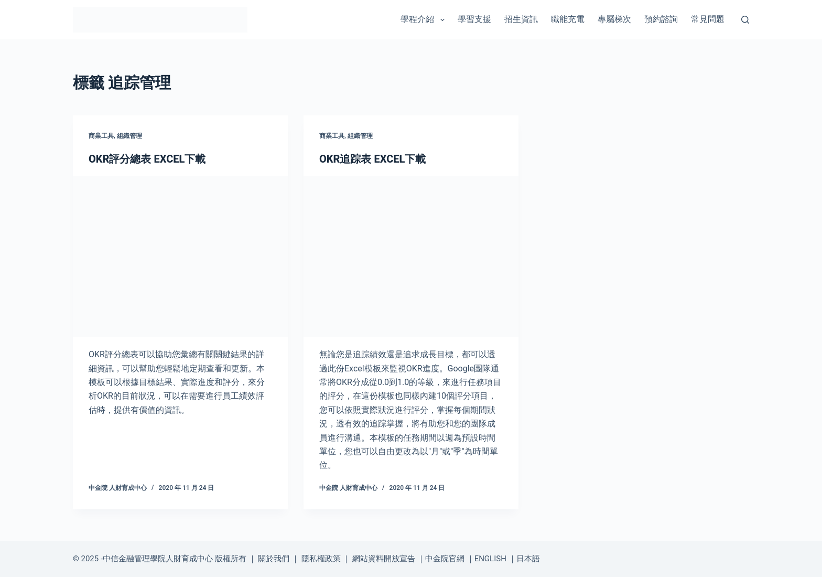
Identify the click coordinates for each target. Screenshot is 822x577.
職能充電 (568, 19)
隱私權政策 (321, 558)
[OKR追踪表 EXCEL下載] (411, 257)
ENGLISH (490, 558)
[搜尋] (745, 20)
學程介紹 (424, 20)
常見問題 (707, 19)
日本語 (528, 558)
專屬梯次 (614, 19)
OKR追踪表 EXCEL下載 (372, 159)
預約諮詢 (661, 19)
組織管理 (129, 136)
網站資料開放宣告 (383, 558)
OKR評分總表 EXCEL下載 (147, 159)
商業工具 (101, 136)
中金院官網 (444, 558)
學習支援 (474, 19)
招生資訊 (521, 19)
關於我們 (273, 558)
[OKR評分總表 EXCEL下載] (180, 257)
